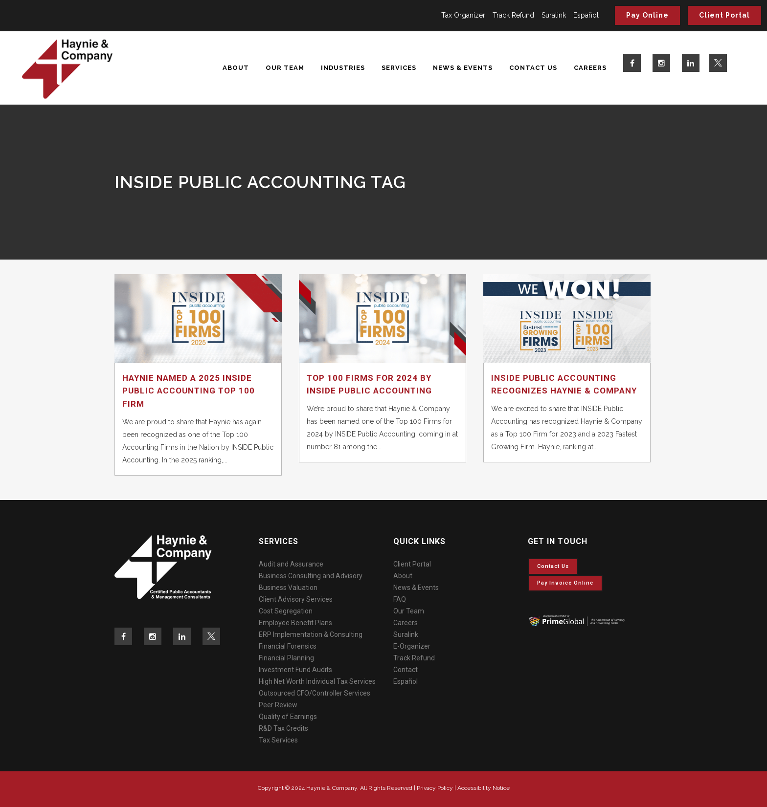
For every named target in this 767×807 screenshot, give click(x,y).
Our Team (408, 611)
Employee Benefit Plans (295, 623)
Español (586, 15)
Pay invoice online (565, 583)
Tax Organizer (463, 15)
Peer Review (278, 705)
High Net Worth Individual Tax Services (317, 681)
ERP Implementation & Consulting (310, 634)
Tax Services (278, 740)
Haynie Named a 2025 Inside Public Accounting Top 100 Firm (188, 391)
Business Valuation (288, 587)
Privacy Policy (435, 788)
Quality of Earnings (288, 716)
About (402, 576)
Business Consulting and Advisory (310, 576)
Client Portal (724, 15)
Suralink (553, 15)
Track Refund (513, 15)
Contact (405, 670)
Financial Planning (286, 658)
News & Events (416, 587)
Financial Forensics (287, 646)
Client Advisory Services (296, 599)
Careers (405, 623)
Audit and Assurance (291, 564)
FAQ (399, 599)
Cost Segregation (286, 611)
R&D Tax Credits (283, 728)
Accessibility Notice (483, 788)
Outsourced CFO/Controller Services (314, 693)
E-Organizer (411, 646)
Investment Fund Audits (295, 670)
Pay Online (647, 15)
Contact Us (553, 566)
